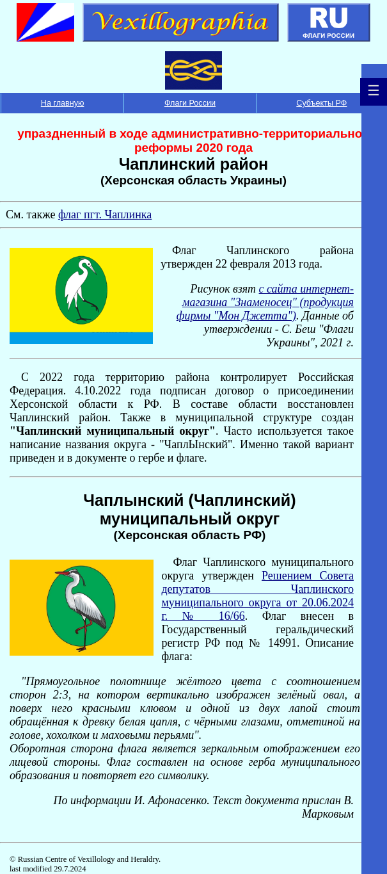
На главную (62, 103)
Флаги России (190, 103)
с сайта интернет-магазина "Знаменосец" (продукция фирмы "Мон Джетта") (265, 302)
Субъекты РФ (321, 103)
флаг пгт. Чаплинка (105, 214)
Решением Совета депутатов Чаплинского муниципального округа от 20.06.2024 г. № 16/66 (257, 595)
